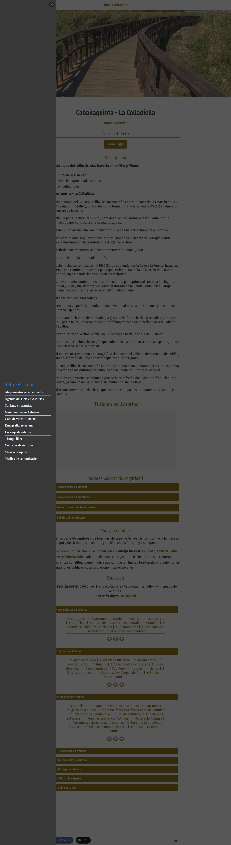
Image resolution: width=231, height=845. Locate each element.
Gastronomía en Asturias (22, 412)
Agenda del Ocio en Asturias (24, 399)
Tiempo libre (13, 438)
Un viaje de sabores (18, 432)
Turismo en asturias (18, 405)
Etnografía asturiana (19, 425)
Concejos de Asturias (19, 445)
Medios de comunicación (21, 458)
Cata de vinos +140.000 (20, 419)
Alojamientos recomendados (24, 392)
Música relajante (16, 452)
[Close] (51, 4)
